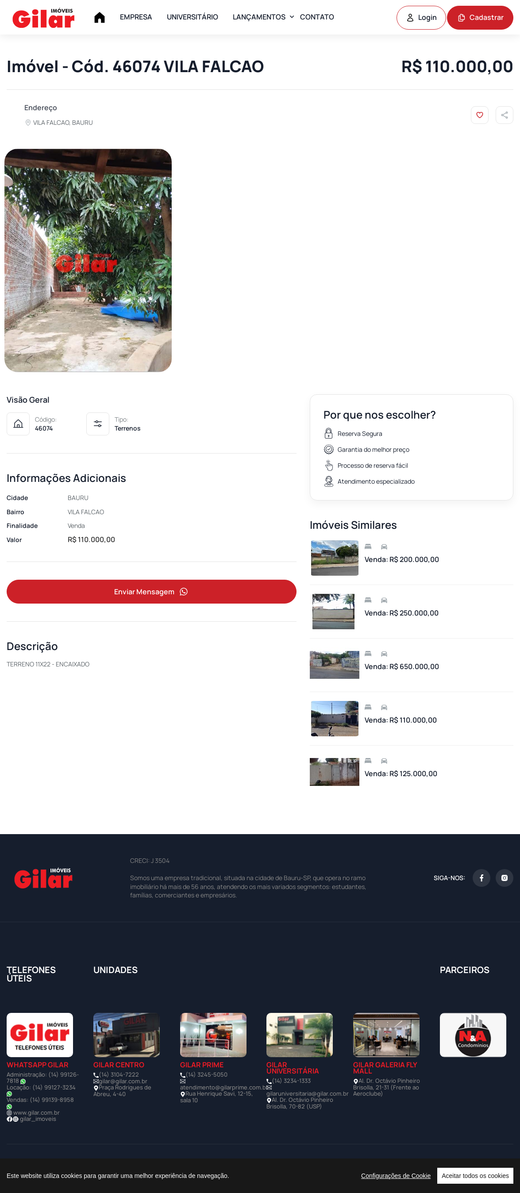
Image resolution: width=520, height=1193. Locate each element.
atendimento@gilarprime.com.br (224, 1087)
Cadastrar (480, 17)
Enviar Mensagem (151, 592)
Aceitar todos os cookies (475, 1175)
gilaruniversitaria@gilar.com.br (307, 1093)
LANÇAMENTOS (259, 17)
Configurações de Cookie (396, 1175)
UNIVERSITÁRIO (192, 17)
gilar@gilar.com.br (123, 1081)
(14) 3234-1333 (291, 1081)
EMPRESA (136, 17)
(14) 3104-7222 (119, 1074)
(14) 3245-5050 (206, 1074)
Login (421, 17)
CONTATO (317, 17)
